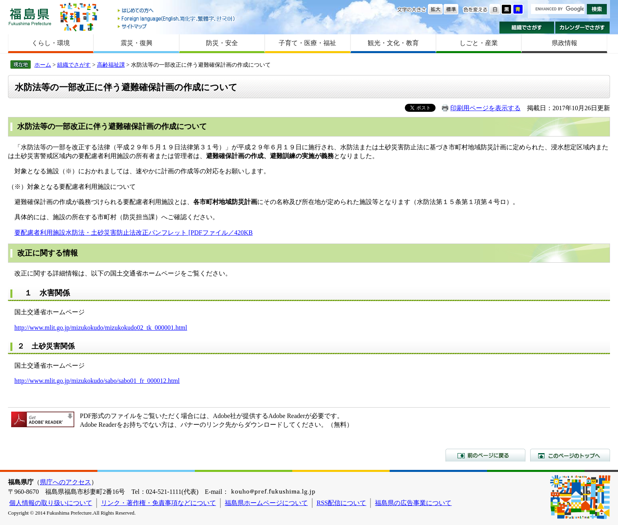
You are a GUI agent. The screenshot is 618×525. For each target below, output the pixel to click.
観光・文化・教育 (393, 43)
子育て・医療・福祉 (307, 43)
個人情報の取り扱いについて (50, 502)
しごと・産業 (479, 43)
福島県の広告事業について (413, 502)
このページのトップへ (570, 455)
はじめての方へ (177, 11)
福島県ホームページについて (266, 502)
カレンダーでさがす (582, 28)
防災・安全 (222, 43)
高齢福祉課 (111, 64)
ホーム (42, 64)
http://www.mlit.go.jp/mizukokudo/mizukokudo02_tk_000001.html (100, 327)
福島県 (30, 16)
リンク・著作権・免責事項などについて (158, 502)
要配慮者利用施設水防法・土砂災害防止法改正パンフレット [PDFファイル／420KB (133, 232)
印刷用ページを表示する (485, 108)
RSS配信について (341, 502)
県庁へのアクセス (65, 482)
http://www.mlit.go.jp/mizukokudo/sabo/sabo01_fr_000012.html (97, 380)
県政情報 (564, 43)
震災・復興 (137, 43)
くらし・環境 (51, 43)
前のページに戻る (485, 455)
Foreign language (177, 18)
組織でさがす (526, 28)
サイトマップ (177, 26)
